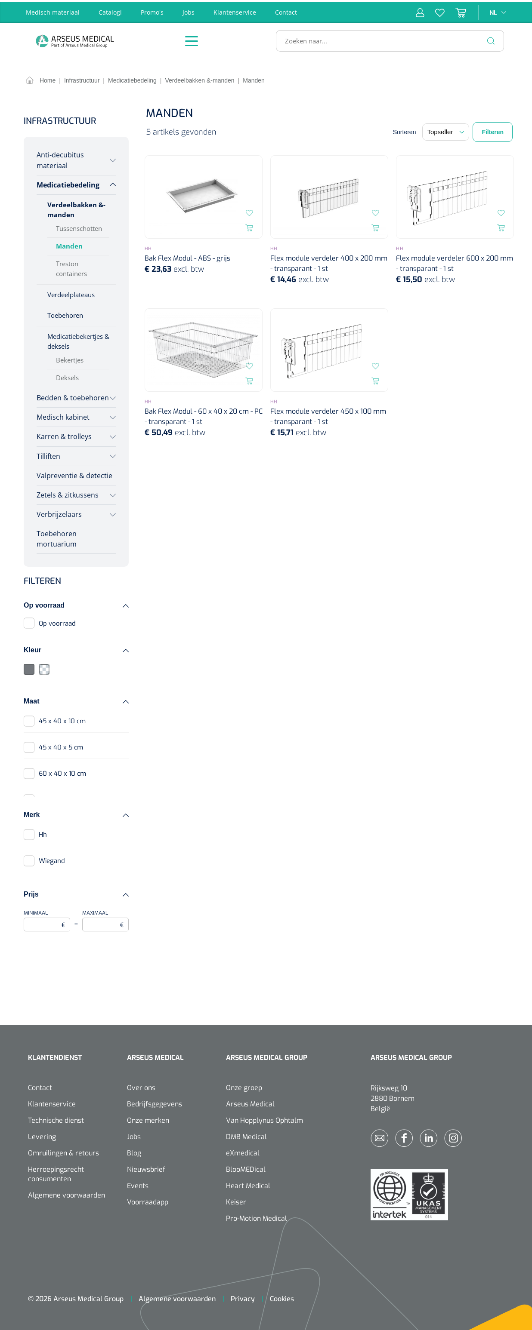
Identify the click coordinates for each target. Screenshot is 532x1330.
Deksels (67, 376)
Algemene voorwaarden (66, 1193)
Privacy (243, 1296)
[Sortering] (445, 130)
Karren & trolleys (64, 434)
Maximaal (105, 918)
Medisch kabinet (63, 415)
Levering (42, 1134)
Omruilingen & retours (63, 1150)
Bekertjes (70, 358)
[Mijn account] (420, 10)
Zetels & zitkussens (68, 493)
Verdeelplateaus (71, 292)
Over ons (141, 1085)
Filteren (493, 130)
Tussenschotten (79, 226)
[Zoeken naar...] (386, 39)
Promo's (152, 10)
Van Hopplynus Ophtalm (264, 1118)
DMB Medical (246, 1134)
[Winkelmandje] (455, 10)
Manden (69, 244)
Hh (43, 832)
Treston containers (71, 266)
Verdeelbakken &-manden (76, 207)
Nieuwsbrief (146, 1167)
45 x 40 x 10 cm (62, 719)
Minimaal (47, 918)
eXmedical (243, 1150)
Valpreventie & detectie (74, 473)
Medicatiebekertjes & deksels (78, 339)
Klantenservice (234, 10)
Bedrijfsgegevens (154, 1101)
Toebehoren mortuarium (57, 537)
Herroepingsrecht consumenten (56, 1172)
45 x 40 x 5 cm (61, 745)
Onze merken (148, 1118)
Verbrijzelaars (59, 512)
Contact (286, 10)
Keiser (236, 1199)
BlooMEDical (246, 1167)
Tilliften (48, 454)
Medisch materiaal (53, 10)
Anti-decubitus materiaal (60, 158)
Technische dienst (56, 1118)
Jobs (188, 10)
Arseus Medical (250, 1101)
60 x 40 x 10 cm (62, 771)
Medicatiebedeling (68, 182)
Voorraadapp (147, 1199)
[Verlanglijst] (434, 10)
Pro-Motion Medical (256, 1216)
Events (137, 1183)
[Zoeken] (491, 39)
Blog (134, 1150)
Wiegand (52, 858)
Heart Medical (248, 1183)
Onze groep (244, 1085)
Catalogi (110, 10)
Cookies (282, 1296)
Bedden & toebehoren (73, 395)
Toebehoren (65, 313)
